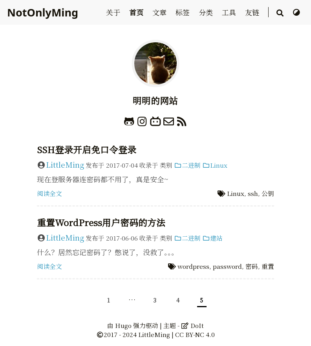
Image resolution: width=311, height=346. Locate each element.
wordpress (193, 266)
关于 (114, 12)
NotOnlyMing (42, 12)
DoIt (192, 325)
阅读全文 (49, 193)
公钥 (268, 193)
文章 (160, 12)
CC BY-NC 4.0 (195, 334)
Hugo (123, 325)
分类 (207, 12)
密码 (251, 266)
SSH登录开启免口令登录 (86, 149)
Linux (214, 165)
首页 (137, 12)
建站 (212, 238)
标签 (184, 12)
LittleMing (65, 164)
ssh (253, 193)
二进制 (187, 165)
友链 (253, 12)
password (227, 266)
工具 (230, 12)
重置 (268, 266)
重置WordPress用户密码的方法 (101, 222)
